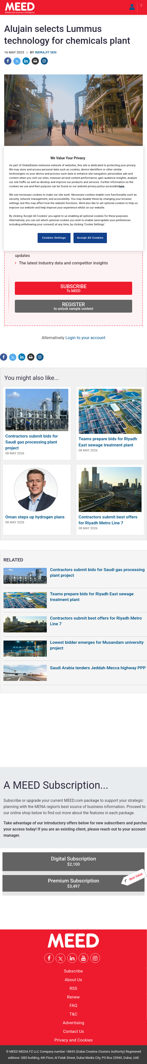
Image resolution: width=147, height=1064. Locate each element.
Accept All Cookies (90, 237)
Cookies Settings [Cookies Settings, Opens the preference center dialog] (54, 237)
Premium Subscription (96, 881)
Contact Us (73, 1031)
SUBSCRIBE (73, 288)
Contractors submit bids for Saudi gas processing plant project (31, 442)
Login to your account (85, 337)
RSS (73, 988)
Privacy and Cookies (73, 1039)
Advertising (73, 1022)
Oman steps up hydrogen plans (35, 516)
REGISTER (73, 306)
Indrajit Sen (45, 52)
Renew (73, 996)
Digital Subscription (73, 861)
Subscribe (73, 971)
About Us (73, 979)
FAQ (73, 1005)
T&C (73, 1014)
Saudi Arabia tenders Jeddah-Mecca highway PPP (98, 667)
